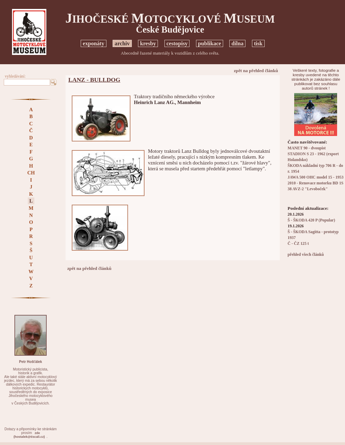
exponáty (93, 43)
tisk (258, 43)
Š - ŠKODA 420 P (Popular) (311, 220)
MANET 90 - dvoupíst (307, 148)
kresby (148, 43)
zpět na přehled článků (256, 70)
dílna (237, 43)
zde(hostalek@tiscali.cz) (29, 434)
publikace (209, 43)
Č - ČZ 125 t (298, 243)
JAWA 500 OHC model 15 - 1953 (316, 177)
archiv (122, 43)
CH (31, 172)
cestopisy (177, 43)
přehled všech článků (306, 254)
